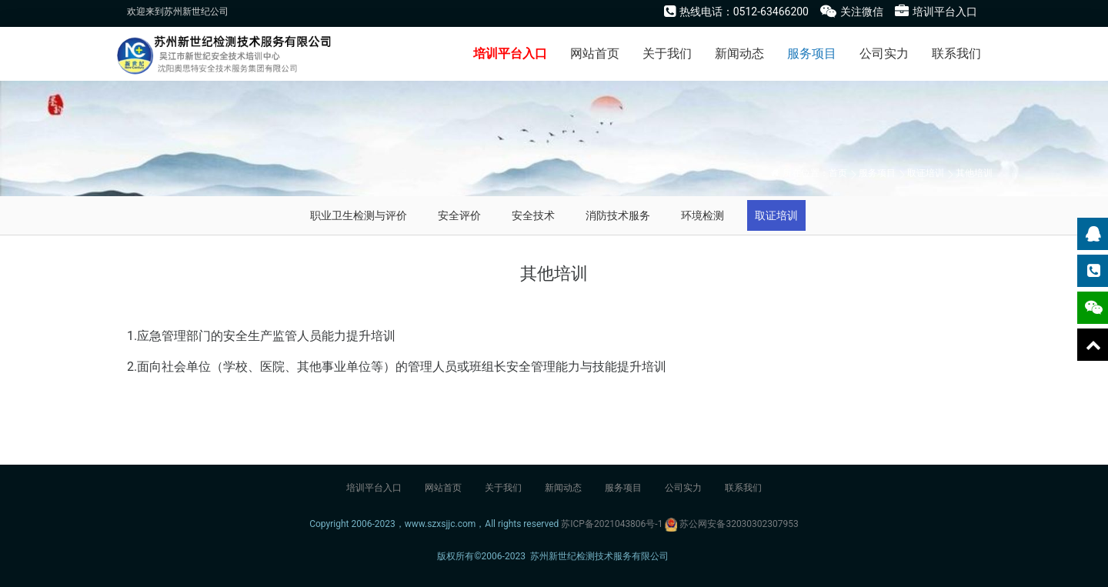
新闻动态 (739, 53)
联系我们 (956, 53)
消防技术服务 (618, 215)
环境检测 (702, 215)
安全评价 (459, 215)
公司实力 (884, 53)
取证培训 (925, 173)
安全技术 (533, 215)
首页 (838, 173)
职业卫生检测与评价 (358, 215)
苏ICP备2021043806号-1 (611, 524)
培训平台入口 (510, 53)
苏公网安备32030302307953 (738, 524)
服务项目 (811, 53)
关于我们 (667, 53)
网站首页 (594, 53)
